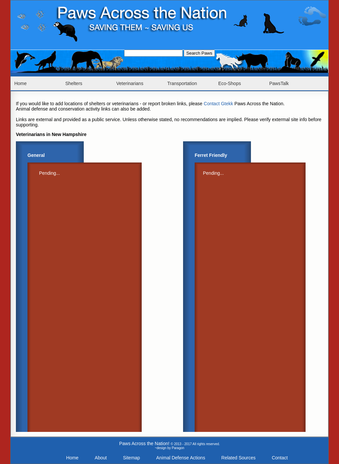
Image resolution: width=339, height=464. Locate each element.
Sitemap (131, 457)
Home (20, 83)
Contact (280, 457)
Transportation (182, 83)
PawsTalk (279, 83)
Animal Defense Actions (180, 457)
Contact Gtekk (218, 103)
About (101, 457)
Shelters (73, 83)
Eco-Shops (229, 83)
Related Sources (238, 457)
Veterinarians (129, 83)
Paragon (178, 448)
